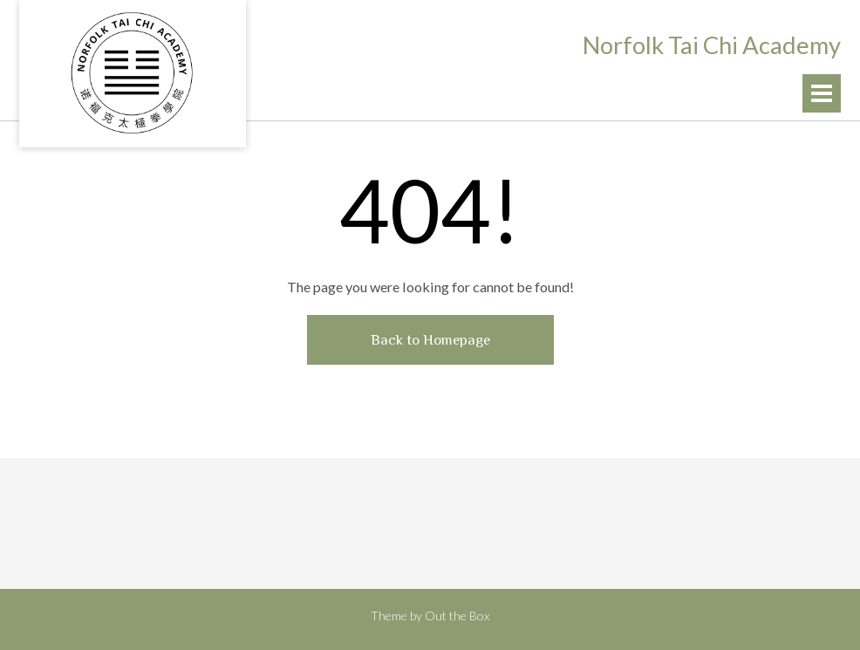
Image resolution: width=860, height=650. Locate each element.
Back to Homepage (430, 340)
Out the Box (457, 615)
